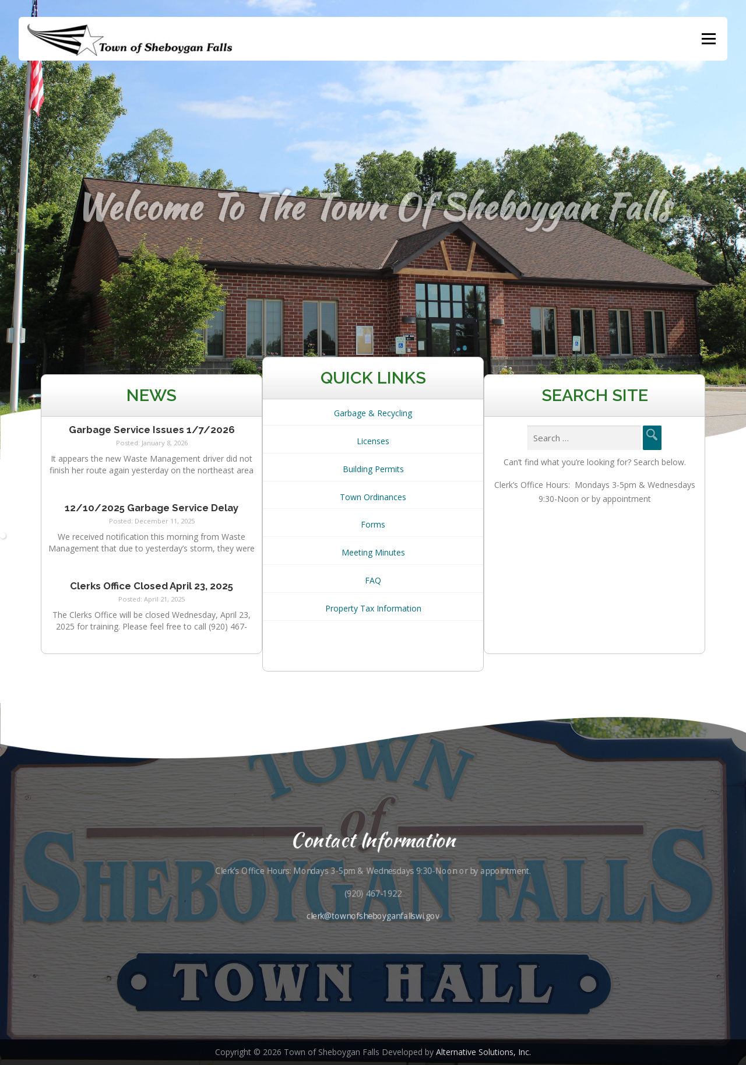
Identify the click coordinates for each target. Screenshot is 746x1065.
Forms (373, 526)
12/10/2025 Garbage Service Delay (151, 509)
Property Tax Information (373, 610)
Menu (708, 38)
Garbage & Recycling (373, 414)
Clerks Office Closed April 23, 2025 (151, 587)
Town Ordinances (373, 498)
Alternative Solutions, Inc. (483, 1051)
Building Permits (373, 470)
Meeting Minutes (373, 554)
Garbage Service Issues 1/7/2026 (152, 431)
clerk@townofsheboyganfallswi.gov (373, 915)
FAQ (373, 582)
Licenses (373, 442)
